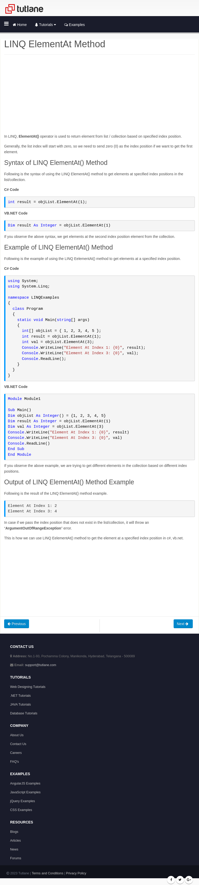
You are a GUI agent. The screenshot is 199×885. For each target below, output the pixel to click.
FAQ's (14, 761)
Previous (17, 624)
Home (20, 25)
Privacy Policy (76, 873)
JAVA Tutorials (20, 704)
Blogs (14, 832)
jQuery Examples (22, 801)
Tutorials (45, 25)
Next (183, 624)
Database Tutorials (23, 713)
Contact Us (18, 744)
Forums (15, 858)
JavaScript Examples (25, 792)
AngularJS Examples (25, 783)
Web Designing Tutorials (27, 687)
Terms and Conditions (47, 873)
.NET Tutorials (20, 696)
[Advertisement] (99, 97)
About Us (17, 735)
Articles (15, 840)
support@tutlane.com (40, 665)
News (14, 849)
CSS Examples (21, 810)
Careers (16, 753)
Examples (74, 25)
